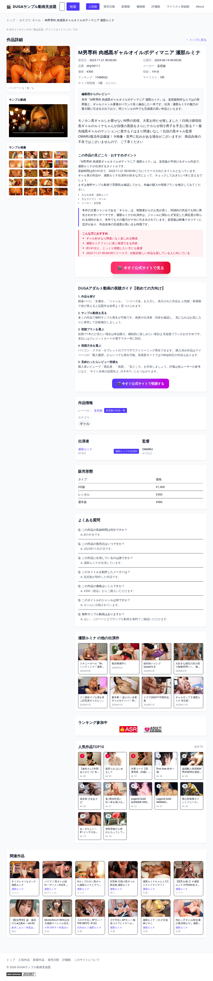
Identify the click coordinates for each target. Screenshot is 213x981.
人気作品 (24, 960)
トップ (11, 20)
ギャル (85, 423)
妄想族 (98, 410)
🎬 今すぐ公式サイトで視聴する (140, 383)
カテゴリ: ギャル (29, 20)
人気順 (92, 6)
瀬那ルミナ (85, 449)
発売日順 (109, 6)
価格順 (141, 6)
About (200, 6)
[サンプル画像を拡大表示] (15, 155)
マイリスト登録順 (178, 6)
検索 (73, 6)
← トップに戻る (196, 40)
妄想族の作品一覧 (115, 410)
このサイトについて (87, 960)
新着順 (125, 6)
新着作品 (38, 960)
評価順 (156, 6)
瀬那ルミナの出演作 (126, 451)
